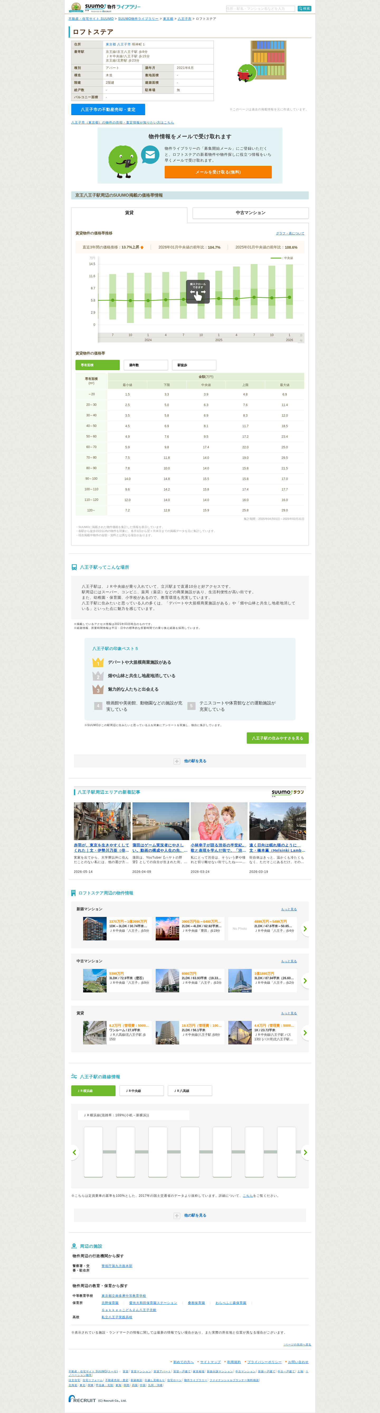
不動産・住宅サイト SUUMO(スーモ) (93, 1371)
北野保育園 (110, 1303)
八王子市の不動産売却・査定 (108, 109)
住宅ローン (174, 1380)
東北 (83, 1385)
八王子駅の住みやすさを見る (277, 738)
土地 (300, 1371)
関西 (127, 1385)
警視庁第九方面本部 (117, 1266)
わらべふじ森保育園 (231, 1303)
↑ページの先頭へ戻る (297, 1344)
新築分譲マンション (220, 1371)
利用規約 (234, 1362)
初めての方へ (183, 1362)
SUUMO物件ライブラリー (138, 19)
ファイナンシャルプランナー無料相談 (234, 1380)
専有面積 (87, 365)
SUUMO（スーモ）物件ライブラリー (104, 7)
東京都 (168, 19)
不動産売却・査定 (117, 1380)
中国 (143, 1385)
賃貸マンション (141, 1371)
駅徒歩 (182, 365)
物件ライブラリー (195, 1380)
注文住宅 (74, 1380)
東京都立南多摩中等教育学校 (124, 1296)
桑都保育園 (196, 1303)
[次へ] (305, 929)
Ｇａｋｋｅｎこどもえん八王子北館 (129, 1310)
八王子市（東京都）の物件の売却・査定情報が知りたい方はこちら (122, 122)
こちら (248, 1196)
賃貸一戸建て (182, 1371)
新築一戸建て (267, 1371)
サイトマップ (210, 1362)
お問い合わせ (298, 1362)
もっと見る (289, 909)
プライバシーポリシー (265, 1362)
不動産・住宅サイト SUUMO (91, 19)
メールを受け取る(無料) (218, 172)
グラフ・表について (290, 233)
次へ (305, 1152)
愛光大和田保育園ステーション (153, 1303)
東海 (118, 1385)
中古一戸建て (286, 1371)
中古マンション (245, 1371)
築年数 (134, 365)
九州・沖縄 (155, 1385)
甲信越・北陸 (104, 1385)
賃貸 (126, 1371)
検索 (306, 8)
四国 (135, 1385)
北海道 (73, 1385)
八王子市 (185, 19)
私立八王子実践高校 (117, 1317)
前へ (75, 1152)
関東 (91, 1385)
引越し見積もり (155, 1380)
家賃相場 (199, 1371)
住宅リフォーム (93, 1380)
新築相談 (136, 1380)
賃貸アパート (162, 1371)
